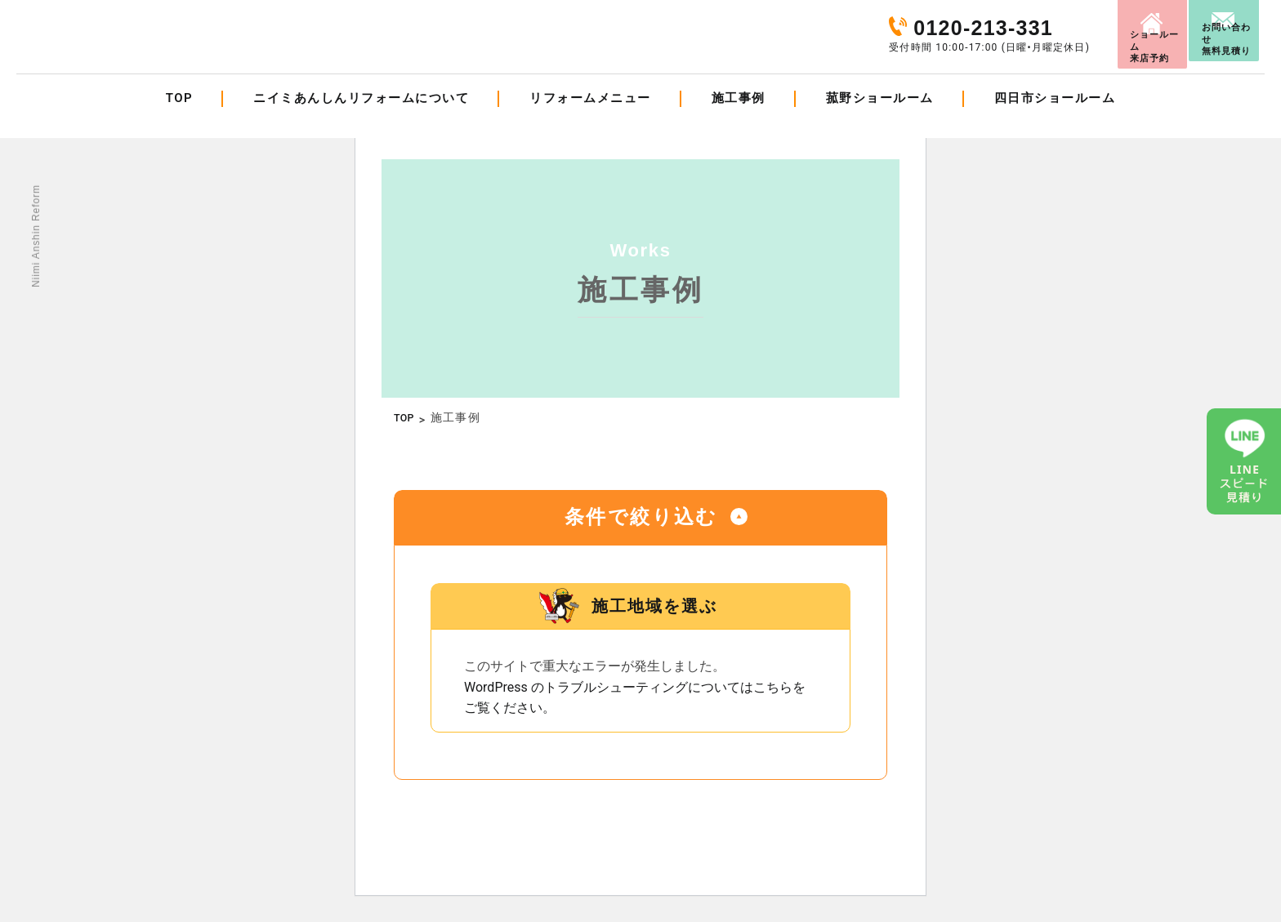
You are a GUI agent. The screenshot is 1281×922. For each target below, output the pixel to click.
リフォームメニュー (590, 118)
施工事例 (738, 118)
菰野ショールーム (880, 118)
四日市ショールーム (1055, 118)
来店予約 (1050, 26)
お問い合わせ (1207, 27)
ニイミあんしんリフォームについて (361, 118)
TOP (179, 118)
